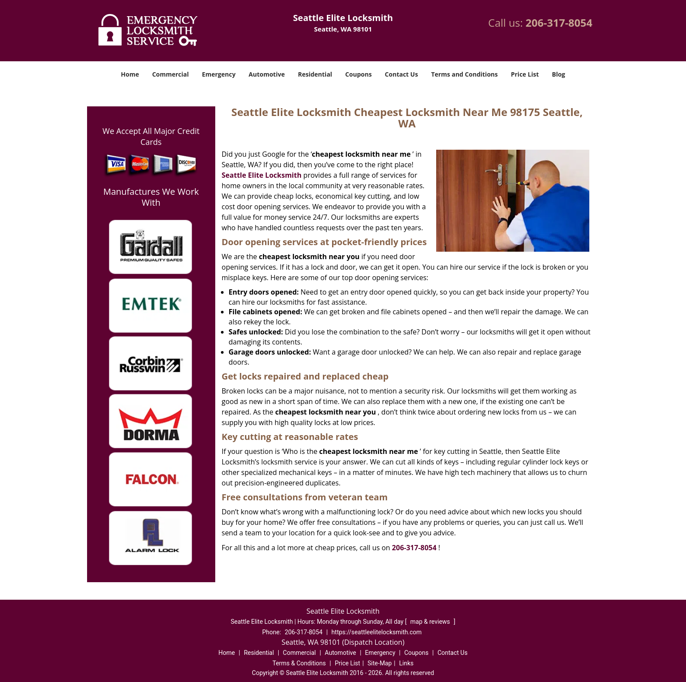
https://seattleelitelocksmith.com (377, 632)
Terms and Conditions (464, 74)
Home (130, 74)
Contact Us (401, 74)
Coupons (358, 74)
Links (406, 663)
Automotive (266, 74)
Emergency (219, 74)
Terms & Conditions (299, 663)
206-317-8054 (558, 22)
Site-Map (380, 663)
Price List (525, 74)
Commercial (170, 74)
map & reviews (431, 621)
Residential (315, 74)
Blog (558, 74)
